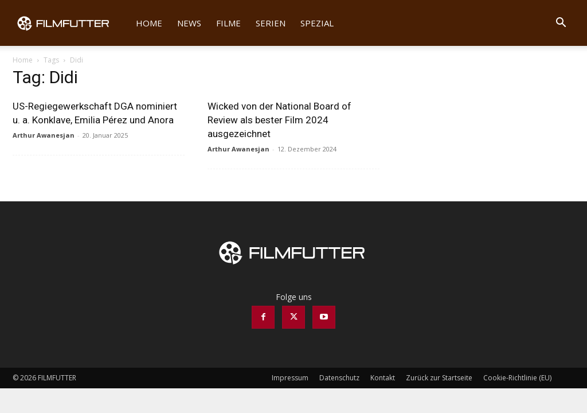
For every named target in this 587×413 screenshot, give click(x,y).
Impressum (290, 378)
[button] (560, 23)
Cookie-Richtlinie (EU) (517, 378)
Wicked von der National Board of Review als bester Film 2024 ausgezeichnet (279, 119)
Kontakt (382, 378)
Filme (228, 23)
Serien (270, 23)
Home (149, 23)
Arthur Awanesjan (44, 135)
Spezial (317, 23)
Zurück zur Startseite (439, 378)
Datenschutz (339, 378)
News (189, 23)
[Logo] (70, 23)
